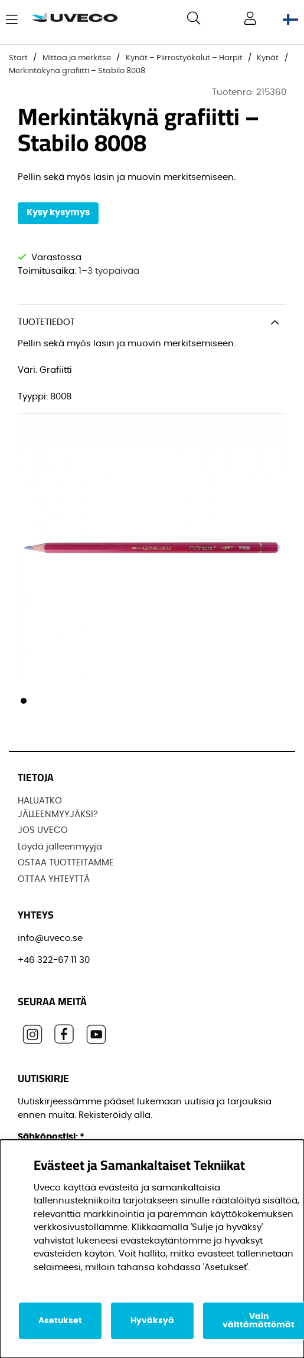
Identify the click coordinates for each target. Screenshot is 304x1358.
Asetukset (60, 1321)
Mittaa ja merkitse (77, 58)
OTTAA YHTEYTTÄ (54, 879)
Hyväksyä (152, 1321)
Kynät (268, 58)
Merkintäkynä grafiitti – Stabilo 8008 (77, 71)
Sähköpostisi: (51, 1137)
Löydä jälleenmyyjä (60, 846)
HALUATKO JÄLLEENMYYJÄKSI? (58, 807)
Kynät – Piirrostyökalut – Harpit (184, 58)
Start (18, 58)
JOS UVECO (43, 830)
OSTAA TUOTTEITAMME (66, 862)
